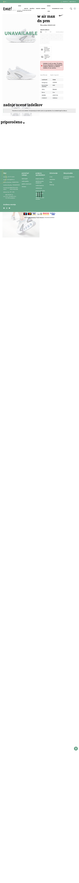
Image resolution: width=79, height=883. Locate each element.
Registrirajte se (72, 1)
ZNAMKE (43, 8)
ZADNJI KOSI (48, 8)
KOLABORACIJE (56, 8)
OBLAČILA (32, 8)
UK (50, 32)
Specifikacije (43, 75)
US (46, 32)
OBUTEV (26, 8)
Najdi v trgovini (54, 75)
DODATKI (38, 8)
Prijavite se (65, 1)
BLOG (61, 8)
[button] (5, 1)
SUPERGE (55, 82)
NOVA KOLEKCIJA (19, 8)
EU (41, 32)
